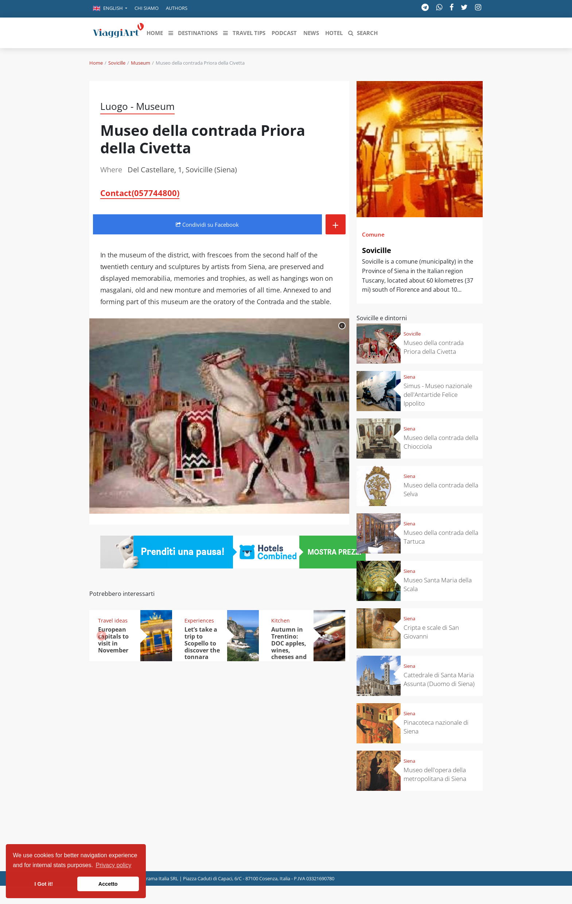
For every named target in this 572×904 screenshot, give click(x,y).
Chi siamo (147, 8)
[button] (110, 9)
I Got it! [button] (44, 884)
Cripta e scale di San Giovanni (431, 631)
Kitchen (280, 620)
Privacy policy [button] (114, 865)
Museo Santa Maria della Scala (438, 584)
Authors (176, 8)
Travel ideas (113, 620)
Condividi (207, 224)
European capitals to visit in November (113, 639)
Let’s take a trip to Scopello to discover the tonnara (202, 643)
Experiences (199, 620)
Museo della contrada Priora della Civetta (434, 347)
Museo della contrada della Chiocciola (441, 442)
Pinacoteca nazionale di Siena (436, 726)
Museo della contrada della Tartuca (441, 536)
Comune (373, 234)
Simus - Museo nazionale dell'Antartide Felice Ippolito (438, 394)
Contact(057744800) (139, 192)
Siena (409, 377)
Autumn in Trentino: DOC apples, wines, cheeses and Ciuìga (289, 646)
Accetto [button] (108, 884)
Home (96, 63)
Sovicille (116, 63)
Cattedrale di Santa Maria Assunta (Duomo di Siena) (439, 679)
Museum (140, 63)
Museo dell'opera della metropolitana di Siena (435, 774)
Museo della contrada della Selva (441, 489)
